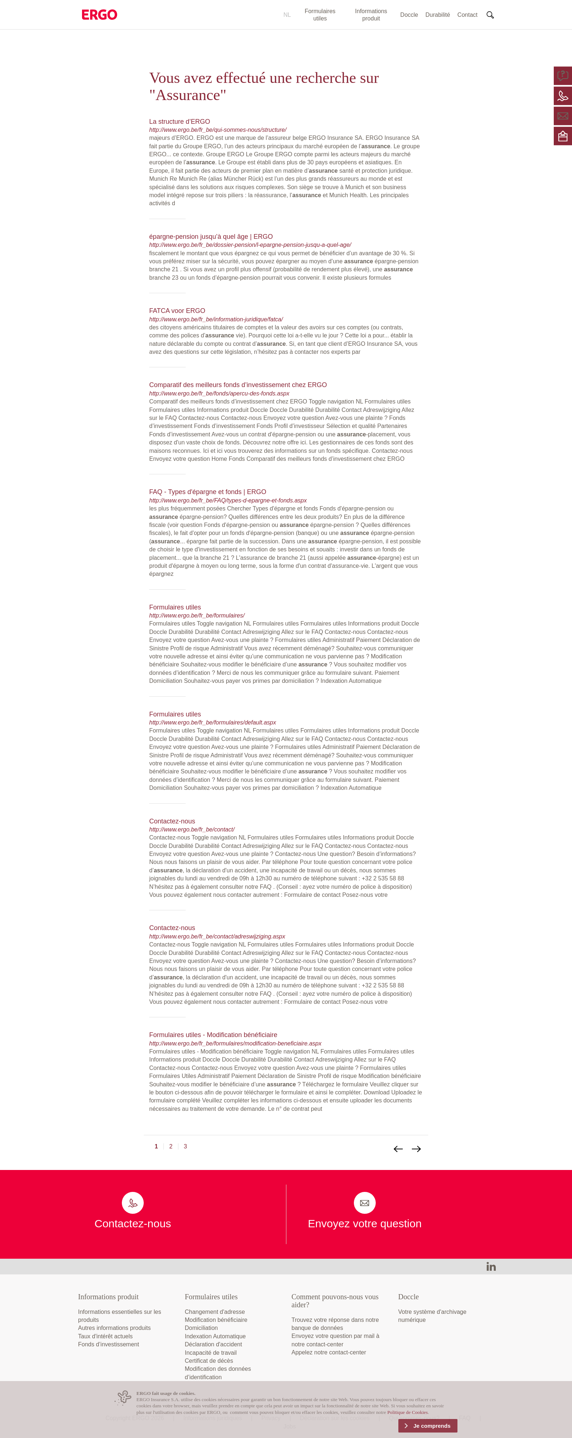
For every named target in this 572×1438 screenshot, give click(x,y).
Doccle (409, 15)
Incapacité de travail (211, 1353)
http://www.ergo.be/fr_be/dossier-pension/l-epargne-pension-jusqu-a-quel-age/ (250, 245)
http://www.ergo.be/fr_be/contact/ (192, 829)
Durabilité (437, 15)
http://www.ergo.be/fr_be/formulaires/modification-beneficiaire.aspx (235, 1043)
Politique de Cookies (407, 1412)
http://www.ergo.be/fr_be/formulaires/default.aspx (212, 722)
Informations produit (371, 15)
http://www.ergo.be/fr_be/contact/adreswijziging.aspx (217, 936)
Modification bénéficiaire (216, 1320)
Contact (467, 15)
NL (287, 15)
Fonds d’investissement (108, 1344)
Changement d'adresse (215, 1312)
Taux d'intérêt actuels (105, 1336)
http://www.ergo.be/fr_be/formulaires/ (196, 615)
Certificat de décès (209, 1361)
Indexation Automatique (215, 1336)
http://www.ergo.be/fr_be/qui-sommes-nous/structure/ (217, 130)
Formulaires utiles (320, 15)
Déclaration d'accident (213, 1344)
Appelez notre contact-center (328, 1352)
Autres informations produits (114, 1328)
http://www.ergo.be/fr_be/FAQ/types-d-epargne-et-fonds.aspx (228, 500)
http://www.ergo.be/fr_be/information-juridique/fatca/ (216, 319)
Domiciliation (201, 1328)
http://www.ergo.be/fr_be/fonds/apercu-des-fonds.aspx (219, 393)
